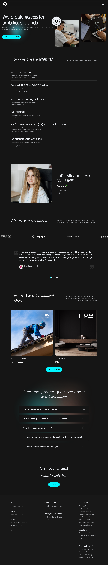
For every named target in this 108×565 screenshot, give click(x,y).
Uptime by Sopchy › (86, 549)
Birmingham (48, 514)
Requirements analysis (87, 522)
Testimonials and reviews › (88, 536)
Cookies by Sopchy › (86, 555)
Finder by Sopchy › (85, 552)
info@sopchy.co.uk (62, 196)
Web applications (85, 506)
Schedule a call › (85, 533)
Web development (85, 519)
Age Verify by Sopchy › (87, 557)
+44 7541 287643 (62, 193)
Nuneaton (47, 503)
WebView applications (86, 514)
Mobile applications (86, 517)
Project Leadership (85, 525)
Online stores (83, 508)
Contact (81, 538)
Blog (80, 541)
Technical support (85, 511)
